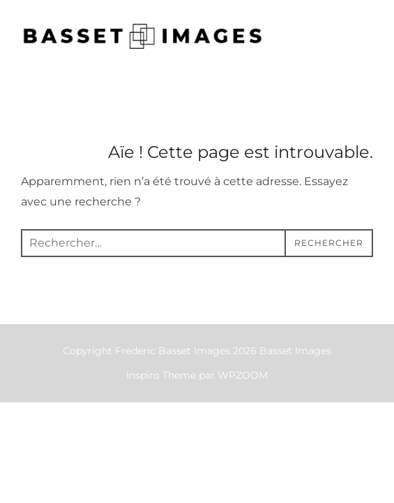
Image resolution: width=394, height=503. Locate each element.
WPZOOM (243, 375)
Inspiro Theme (161, 375)
